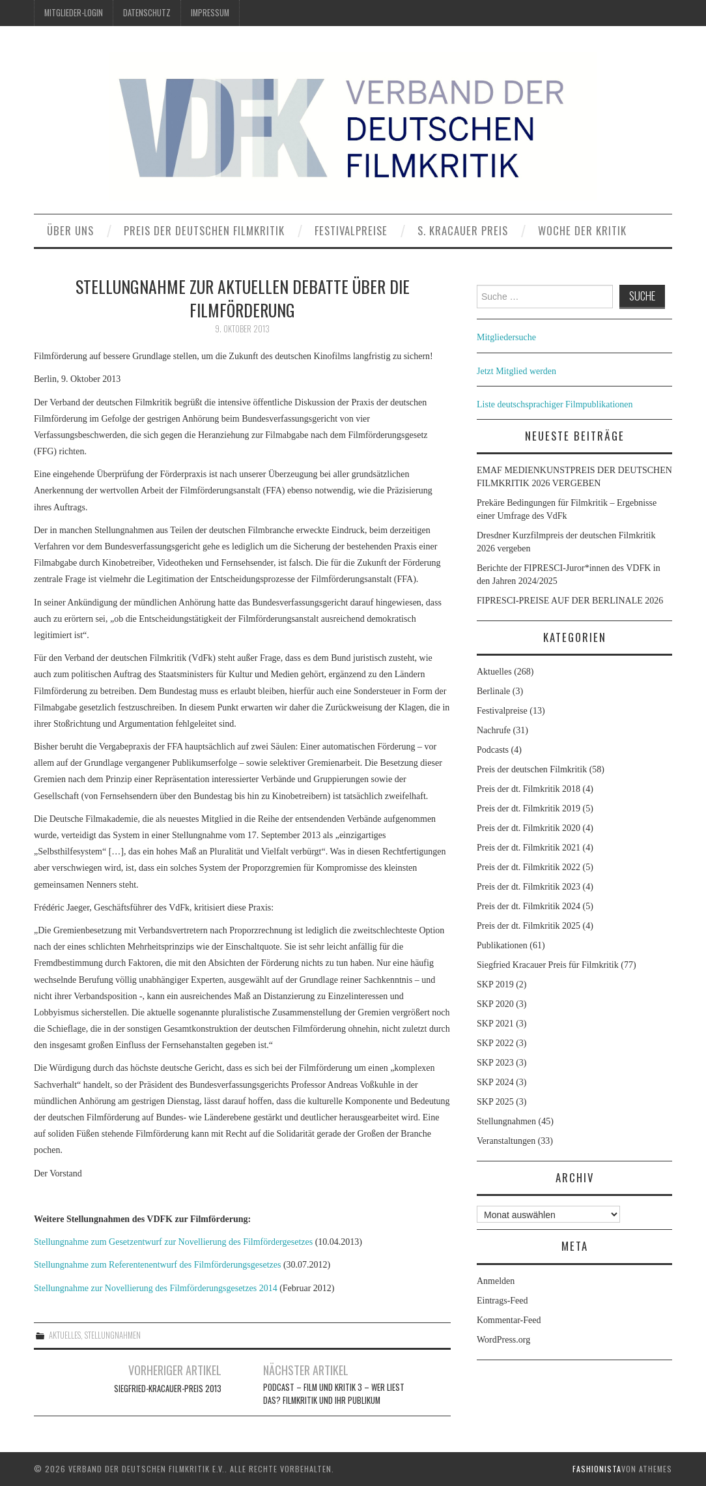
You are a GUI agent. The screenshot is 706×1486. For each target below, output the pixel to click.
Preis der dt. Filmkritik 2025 (528, 926)
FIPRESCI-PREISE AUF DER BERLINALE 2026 (570, 600)
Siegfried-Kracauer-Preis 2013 (167, 1388)
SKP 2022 (495, 1043)
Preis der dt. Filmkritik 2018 (528, 789)
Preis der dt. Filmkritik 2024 (528, 906)
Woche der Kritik (582, 230)
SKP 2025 (495, 1102)
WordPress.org (503, 1340)
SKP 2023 (495, 1063)
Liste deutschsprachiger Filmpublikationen (555, 404)
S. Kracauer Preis (462, 230)
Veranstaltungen (506, 1141)
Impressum (210, 13)
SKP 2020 (495, 1004)
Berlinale (493, 691)
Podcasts (493, 750)
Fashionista (596, 1469)
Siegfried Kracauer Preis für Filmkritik (548, 965)
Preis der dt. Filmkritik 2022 (528, 867)
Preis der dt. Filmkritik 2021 (528, 847)
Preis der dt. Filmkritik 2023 (528, 887)
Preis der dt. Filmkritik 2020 (528, 828)
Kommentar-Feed (509, 1320)
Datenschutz (147, 13)
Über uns (70, 230)
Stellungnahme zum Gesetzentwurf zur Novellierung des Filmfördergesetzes (173, 1242)
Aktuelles (65, 1335)
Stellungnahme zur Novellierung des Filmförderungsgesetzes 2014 (155, 1288)
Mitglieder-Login (73, 13)
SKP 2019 (495, 984)
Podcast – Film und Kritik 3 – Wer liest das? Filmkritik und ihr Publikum (333, 1393)
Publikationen (502, 945)
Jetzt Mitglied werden (516, 371)
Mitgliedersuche (506, 337)
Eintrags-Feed (502, 1300)
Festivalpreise (351, 230)
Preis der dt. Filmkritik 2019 (528, 808)
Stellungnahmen (113, 1335)
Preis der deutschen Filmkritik (204, 230)
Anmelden (496, 1281)
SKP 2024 (495, 1082)
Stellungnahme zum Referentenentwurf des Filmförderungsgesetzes (157, 1265)
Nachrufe (494, 730)
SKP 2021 (495, 1023)
